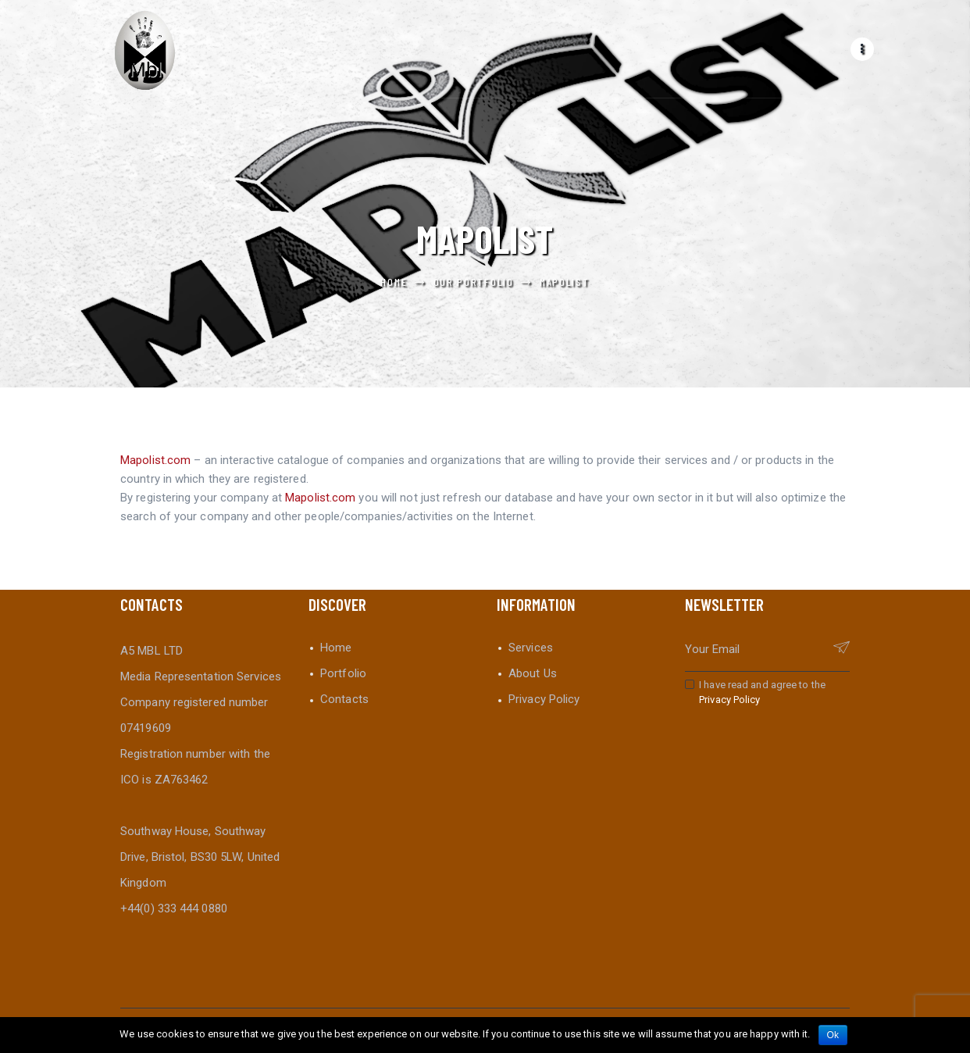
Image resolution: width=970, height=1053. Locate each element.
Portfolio (343, 673)
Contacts (344, 699)
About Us (532, 673)
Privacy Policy (544, 699)
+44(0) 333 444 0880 (173, 908)
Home (393, 281)
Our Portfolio (473, 281)
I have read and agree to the (762, 692)
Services (530, 648)
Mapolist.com (155, 460)
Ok (833, 1035)
